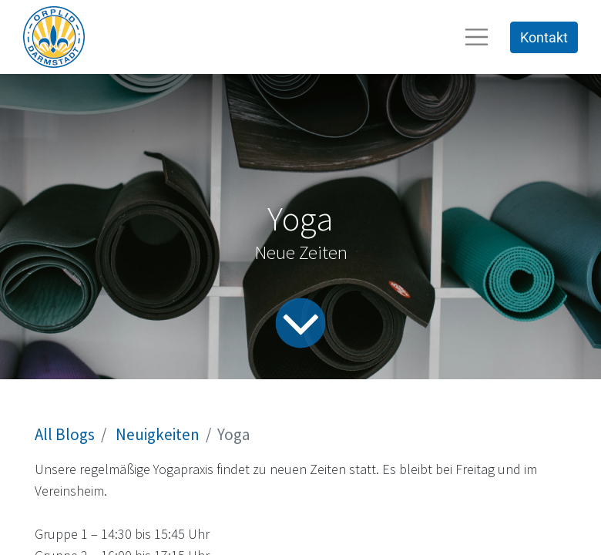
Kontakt (544, 37)
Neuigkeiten (158, 434)
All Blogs (65, 434)
